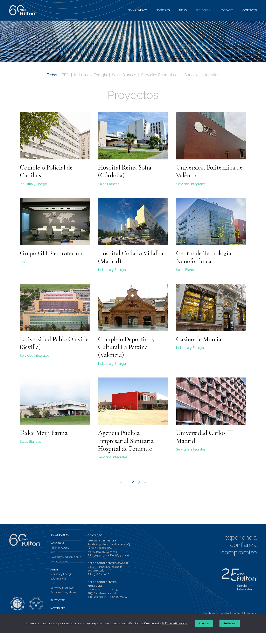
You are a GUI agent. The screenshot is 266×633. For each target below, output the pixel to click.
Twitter (236, 613)
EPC (65, 75)
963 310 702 (100, 555)
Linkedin (223, 613)
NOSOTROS (57, 543)
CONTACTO (95, 535)
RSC (52, 552)
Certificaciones (59, 561)
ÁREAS (54, 569)
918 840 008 (101, 574)
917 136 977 (122, 597)
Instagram (250, 613)
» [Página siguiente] (145, 481)
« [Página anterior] (120, 481)
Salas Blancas (124, 75)
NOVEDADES (57, 608)
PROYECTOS (57, 600)
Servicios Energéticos (160, 75)
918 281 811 (101, 597)
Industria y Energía (90, 75)
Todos (52, 75)
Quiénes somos (59, 548)
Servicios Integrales (201, 75)
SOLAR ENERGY (59, 535)
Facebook (209, 613)
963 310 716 (122, 555)
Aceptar (204, 623)
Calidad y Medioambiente (65, 557)
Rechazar (229, 623)
